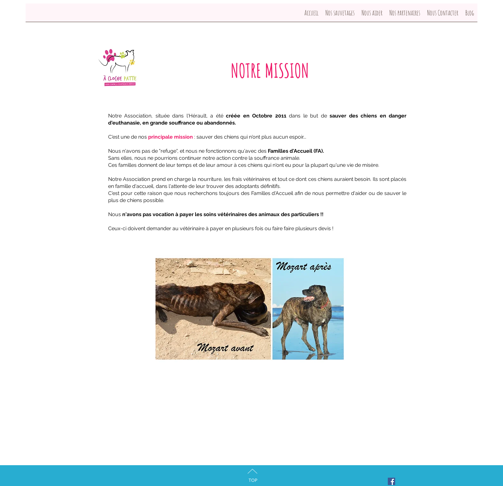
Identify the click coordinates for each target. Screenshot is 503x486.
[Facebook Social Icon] (391, 481)
